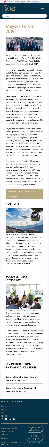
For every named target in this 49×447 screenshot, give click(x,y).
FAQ (3, 413)
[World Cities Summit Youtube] (14, 419)
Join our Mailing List (34, 437)
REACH (4, 416)
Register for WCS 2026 (34, 428)
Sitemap (4, 438)
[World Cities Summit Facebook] (2, 419)
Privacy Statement (8, 431)
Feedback (5, 409)
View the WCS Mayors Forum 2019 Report (22, 194)
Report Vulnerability (9, 428)
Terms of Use (6, 435)
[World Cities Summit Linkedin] (10, 419)
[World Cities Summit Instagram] (6, 419)
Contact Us (5, 406)
